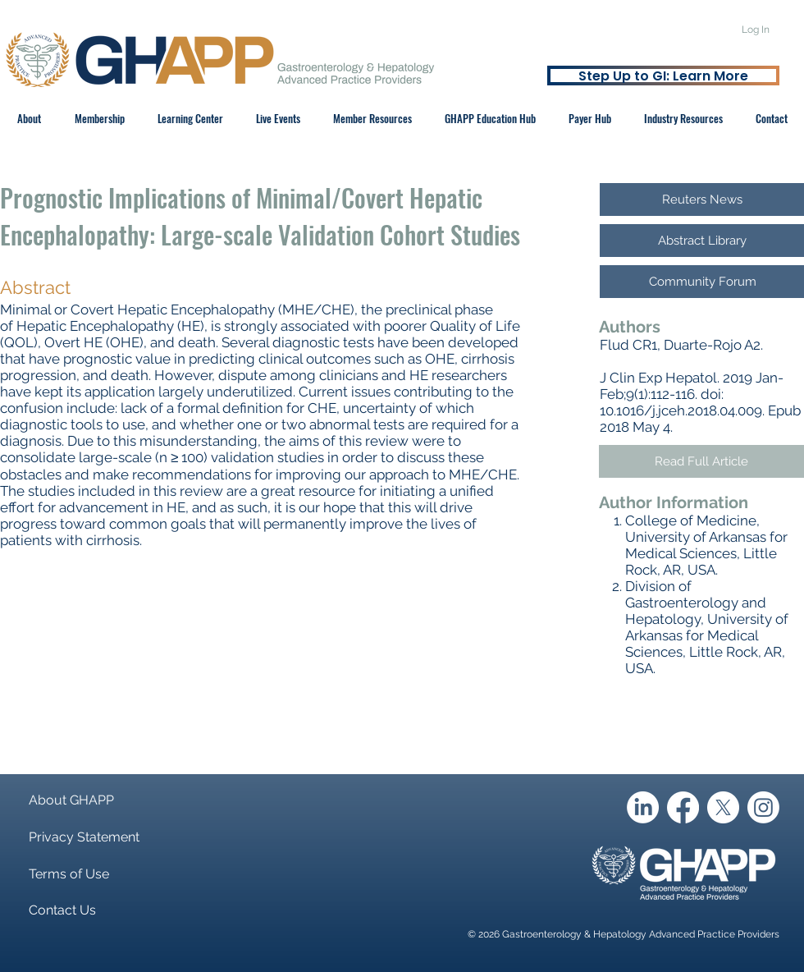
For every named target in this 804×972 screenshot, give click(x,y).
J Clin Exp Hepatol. (659, 377)
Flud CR (625, 345)
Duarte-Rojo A (708, 345)
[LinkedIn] (643, 807)
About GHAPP (71, 800)
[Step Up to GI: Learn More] (663, 75)
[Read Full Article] (701, 461)
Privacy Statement (84, 837)
